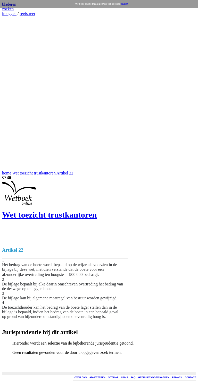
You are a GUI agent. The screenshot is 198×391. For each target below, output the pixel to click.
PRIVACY (177, 377)
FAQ (133, 377)
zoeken (8, 9)
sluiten (124, 3)
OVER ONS (81, 377)
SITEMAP (113, 377)
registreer (27, 13)
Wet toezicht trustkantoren (33, 173)
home (6, 173)
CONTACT (190, 377)
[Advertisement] (17, 93)
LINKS (124, 377)
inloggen (9, 13)
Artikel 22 (64, 173)
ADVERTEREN (97, 377)
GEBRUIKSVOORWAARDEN (153, 377)
